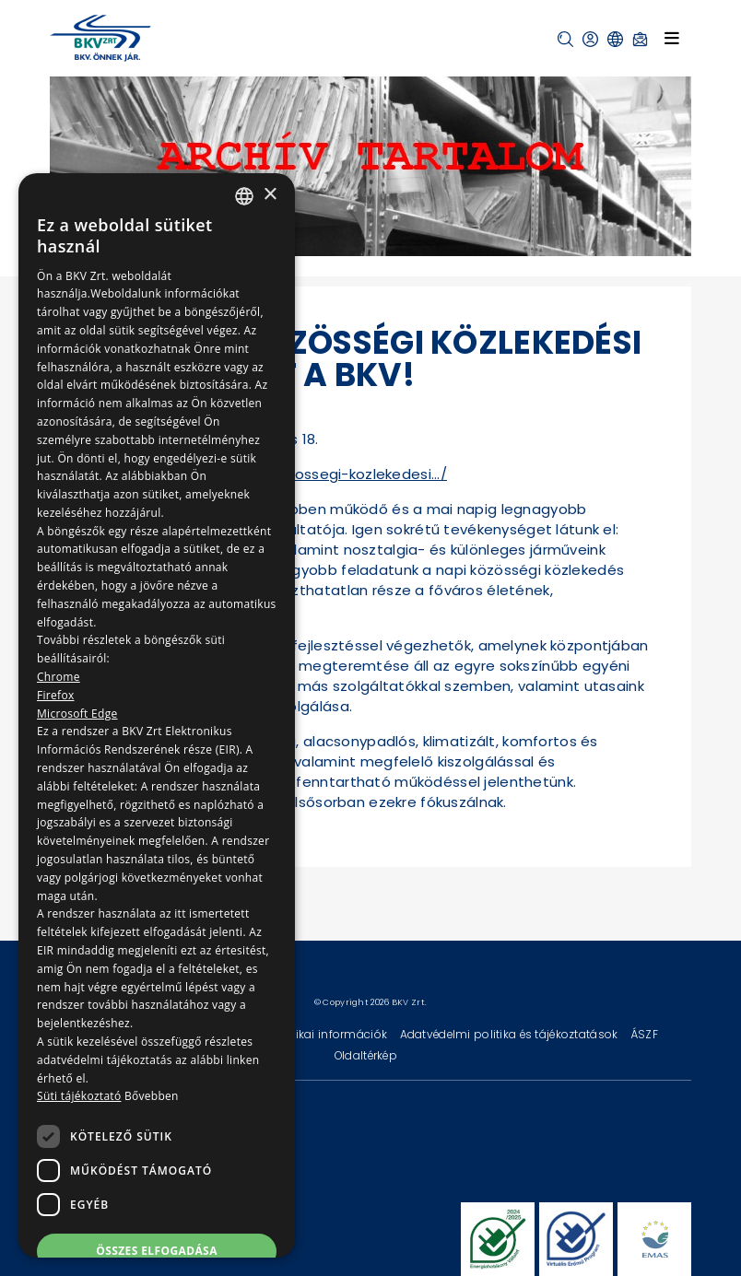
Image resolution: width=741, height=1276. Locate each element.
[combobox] (244, 196)
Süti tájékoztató (79, 1096)
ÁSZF (644, 1034)
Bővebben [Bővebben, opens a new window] (151, 1096)
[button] (565, 39)
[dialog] (156, 715)
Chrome (58, 677)
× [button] (269, 195)
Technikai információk (325, 1034)
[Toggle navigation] (672, 38)
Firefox (56, 695)
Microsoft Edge (77, 713)
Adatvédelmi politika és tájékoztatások (510, 1034)
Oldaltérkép (366, 1055)
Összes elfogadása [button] (157, 1250)
